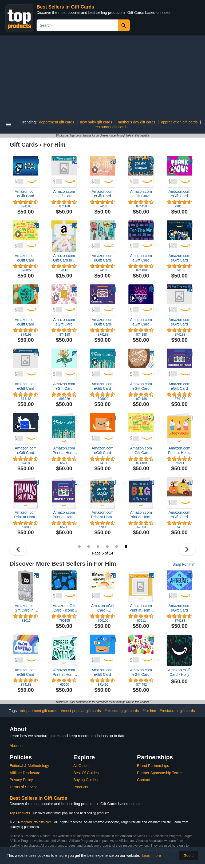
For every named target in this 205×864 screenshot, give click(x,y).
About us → (19, 746)
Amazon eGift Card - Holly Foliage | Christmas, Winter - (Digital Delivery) (179, 672)
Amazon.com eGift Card (26, 193)
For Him (54, 144)
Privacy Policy (21, 780)
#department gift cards (38, 711)
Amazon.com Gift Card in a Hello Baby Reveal (64, 258)
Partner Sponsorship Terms (159, 773)
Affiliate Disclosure (25, 773)
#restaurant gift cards (177, 711)
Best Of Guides (86, 773)
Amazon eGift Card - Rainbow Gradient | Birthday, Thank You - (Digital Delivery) (102, 608)
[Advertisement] (102, 75)
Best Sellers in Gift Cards (65, 7)
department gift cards (56, 122)
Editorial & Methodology (29, 765)
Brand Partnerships (153, 765)
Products (80, 787)
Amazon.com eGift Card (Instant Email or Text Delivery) (179, 193)
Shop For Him (183, 564)
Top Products (20, 813)
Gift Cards (24, 144)
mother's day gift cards (136, 122)
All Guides (81, 765)
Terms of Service (23, 787)
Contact (143, 780)
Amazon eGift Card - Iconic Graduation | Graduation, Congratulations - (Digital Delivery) (64, 608)
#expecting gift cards (122, 711)
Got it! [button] (189, 855)
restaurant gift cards (111, 127)
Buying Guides (85, 780)
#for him (149, 711)
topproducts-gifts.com (36, 822)
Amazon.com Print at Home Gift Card (64, 450)
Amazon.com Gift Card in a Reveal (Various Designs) (26, 608)
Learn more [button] (151, 855)
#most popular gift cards (81, 711)
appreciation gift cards (179, 122)
